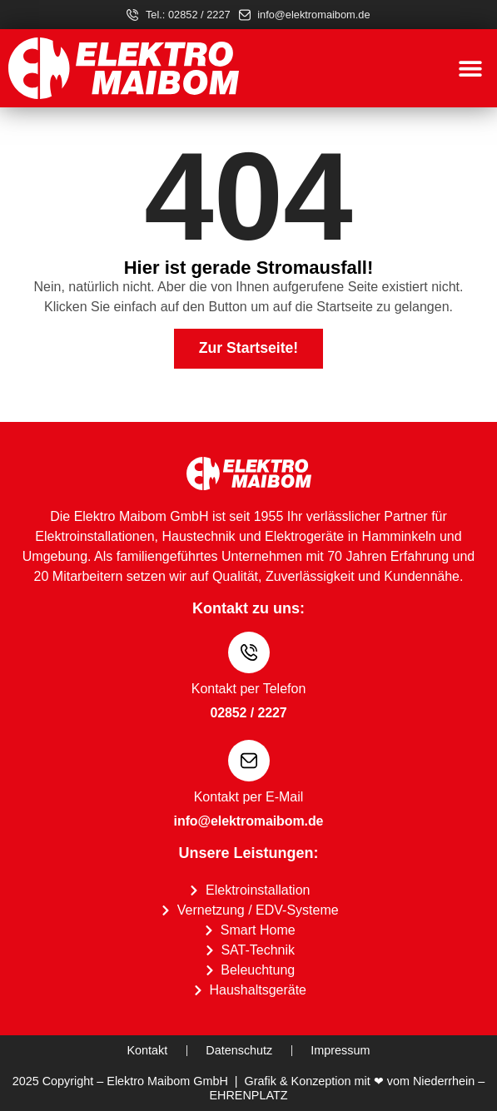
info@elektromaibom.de (249, 821)
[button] (470, 68)
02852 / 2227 (248, 713)
